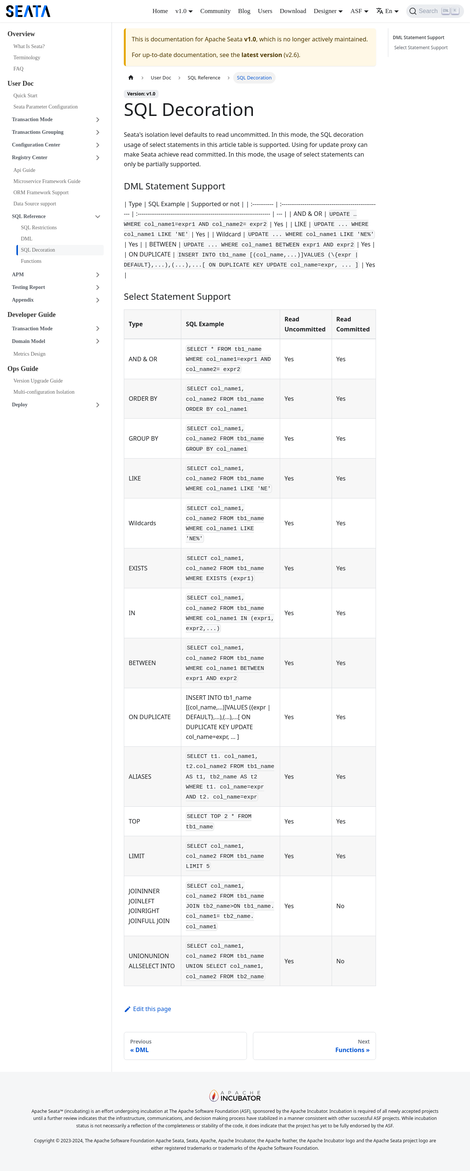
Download (293, 11)
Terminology (26, 57)
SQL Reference (29, 216)
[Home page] (131, 78)
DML (26, 239)
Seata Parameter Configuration (45, 107)
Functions (31, 261)
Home (160, 11)
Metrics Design (29, 354)
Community (215, 11)
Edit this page (147, 1009)
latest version (261, 55)
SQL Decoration (38, 250)
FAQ (18, 69)
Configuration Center (36, 145)
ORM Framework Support (41, 192)
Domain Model (28, 341)
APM (18, 274)
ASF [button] (356, 11)
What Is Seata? (29, 46)
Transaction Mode (32, 119)
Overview (21, 34)
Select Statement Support (421, 47)
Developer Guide (31, 314)
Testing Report (28, 287)
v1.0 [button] (181, 11)
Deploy (20, 404)
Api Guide (24, 170)
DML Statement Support (419, 37)
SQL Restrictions (39, 227)
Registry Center (29, 157)
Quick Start (25, 95)
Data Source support (34, 204)
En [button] (384, 11)
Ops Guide (22, 368)
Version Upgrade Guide (38, 381)
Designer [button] (325, 11)
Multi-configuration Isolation (44, 392)
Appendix (23, 300)
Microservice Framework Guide (47, 181)
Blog (244, 11)
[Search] (435, 11)
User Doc (20, 83)
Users (265, 11)
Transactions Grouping (37, 132)
